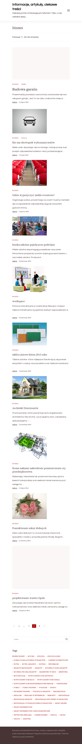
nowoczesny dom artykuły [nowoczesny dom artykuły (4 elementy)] (40, 676)
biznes (15, 84)
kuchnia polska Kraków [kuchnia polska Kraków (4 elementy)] (56, 668)
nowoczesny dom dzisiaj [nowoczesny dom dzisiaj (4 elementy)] (48, 680)
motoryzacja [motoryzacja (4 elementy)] (19, 676)
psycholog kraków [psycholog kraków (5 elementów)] (41, 691)
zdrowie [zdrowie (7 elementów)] (27, 719)
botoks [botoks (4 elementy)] (31, 656)
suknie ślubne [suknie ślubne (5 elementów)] (41, 715)
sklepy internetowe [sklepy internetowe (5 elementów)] (23, 707)
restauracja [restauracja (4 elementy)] (64, 695)
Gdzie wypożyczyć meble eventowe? (33, 195)
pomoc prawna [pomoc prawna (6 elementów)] (29, 687)
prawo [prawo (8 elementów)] (53, 687)
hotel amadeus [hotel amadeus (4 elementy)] (29, 664)
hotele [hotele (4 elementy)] (42, 664)
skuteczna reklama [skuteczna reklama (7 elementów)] (23, 715)
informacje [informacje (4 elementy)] (53, 664)
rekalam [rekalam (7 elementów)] (18, 695)
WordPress (29, 737)
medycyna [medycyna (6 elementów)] (63, 672)
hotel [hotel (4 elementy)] (16, 664)
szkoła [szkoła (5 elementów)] (53, 715)
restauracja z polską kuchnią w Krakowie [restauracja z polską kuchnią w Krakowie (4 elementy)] (33, 703)
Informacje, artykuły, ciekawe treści (34, 7)
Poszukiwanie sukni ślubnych (29, 528)
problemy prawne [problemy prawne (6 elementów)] (22, 691)
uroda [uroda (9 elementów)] (63, 715)
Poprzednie (14, 626)
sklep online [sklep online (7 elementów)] (61, 703)
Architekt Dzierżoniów (25, 408)
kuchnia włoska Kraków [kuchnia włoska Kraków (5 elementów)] (25, 672)
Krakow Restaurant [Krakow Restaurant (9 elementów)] (23, 668)
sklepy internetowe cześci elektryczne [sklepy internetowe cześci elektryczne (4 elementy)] (32, 711)
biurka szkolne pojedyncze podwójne (33, 244)
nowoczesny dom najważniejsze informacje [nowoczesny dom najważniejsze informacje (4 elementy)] (33, 684)
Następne (44, 626)
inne (24, 84)
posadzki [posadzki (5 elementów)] (43, 687)
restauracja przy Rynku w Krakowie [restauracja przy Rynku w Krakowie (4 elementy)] (51, 699)
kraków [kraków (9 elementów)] (38, 668)
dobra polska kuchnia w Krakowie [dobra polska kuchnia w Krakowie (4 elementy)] (29, 660)
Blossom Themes (61, 733)
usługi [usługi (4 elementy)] (17, 719)
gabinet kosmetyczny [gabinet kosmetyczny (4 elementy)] (58, 660)
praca (24, 138)
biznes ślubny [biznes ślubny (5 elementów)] (18, 656)
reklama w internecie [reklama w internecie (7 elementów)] (34, 695)
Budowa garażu (24, 89)
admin (14, 102)
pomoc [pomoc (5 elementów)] (17, 687)
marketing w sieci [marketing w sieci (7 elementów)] (47, 672)
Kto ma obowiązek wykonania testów (33, 142)
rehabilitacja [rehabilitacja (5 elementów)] (59, 691)
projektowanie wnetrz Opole (28, 598)
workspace (18, 301)
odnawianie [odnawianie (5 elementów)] (61, 684)
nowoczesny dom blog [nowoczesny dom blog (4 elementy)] (24, 680)
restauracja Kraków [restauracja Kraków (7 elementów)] (23, 699)
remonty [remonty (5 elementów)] (51, 695)
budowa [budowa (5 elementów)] (41, 656)
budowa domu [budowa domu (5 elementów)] (53, 656)
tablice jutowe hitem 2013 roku (29, 354)
